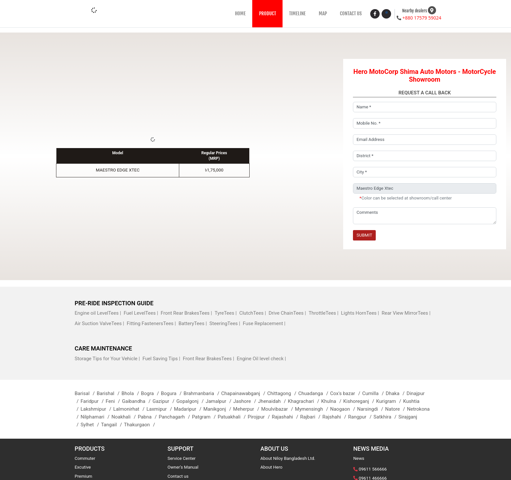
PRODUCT (267, 13)
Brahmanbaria (202, 393)
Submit (364, 235)
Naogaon (343, 409)
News (358, 458)
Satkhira (385, 417)
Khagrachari (304, 401)
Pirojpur (260, 417)
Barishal (109, 393)
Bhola (131, 393)
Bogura (172, 393)
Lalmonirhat (130, 409)
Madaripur (188, 409)
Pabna (148, 417)
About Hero (271, 467)
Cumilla (374, 393)
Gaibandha (137, 401)
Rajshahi (335, 417)
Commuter (85, 458)
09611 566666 (373, 469)
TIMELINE (297, 13)
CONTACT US (351, 13)
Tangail (112, 425)
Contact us (178, 476)
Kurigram (389, 401)
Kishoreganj (359, 401)
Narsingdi (371, 409)
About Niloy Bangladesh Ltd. (287, 458)
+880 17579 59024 (421, 18)
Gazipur (164, 401)
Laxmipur (160, 409)
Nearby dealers (414, 10)
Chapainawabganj (244, 393)
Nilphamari (95, 417)
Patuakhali (233, 417)
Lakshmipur (96, 409)
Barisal (86, 393)
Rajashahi (286, 417)
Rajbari (311, 417)
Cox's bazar (346, 393)
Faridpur (93, 401)
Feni (114, 401)
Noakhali (124, 417)
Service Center (182, 458)
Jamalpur (219, 401)
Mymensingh (312, 409)
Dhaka (396, 393)
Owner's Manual (183, 467)
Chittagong (282, 393)
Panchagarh (175, 417)
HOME (240, 13)
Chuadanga (314, 393)
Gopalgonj (191, 401)
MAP (323, 13)
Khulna (332, 401)
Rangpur (360, 417)
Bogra (151, 393)
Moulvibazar (278, 409)
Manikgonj (218, 409)
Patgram (205, 417)
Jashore (245, 401)
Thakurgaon (140, 425)
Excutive (83, 467)
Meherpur (247, 409)
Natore (396, 409)
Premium (83, 476)
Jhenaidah (273, 401)
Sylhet (90, 425)
